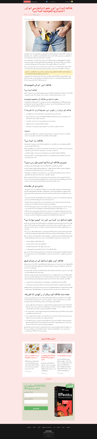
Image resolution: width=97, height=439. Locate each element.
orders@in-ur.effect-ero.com (48, 432)
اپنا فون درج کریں (28, 398)
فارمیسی (29, 427)
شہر (54, 427)
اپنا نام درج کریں (28, 392)
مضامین (58, 427)
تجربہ (38, 427)
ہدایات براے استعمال (46, 427)
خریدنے (36, 408)
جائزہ (34, 427)
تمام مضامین (48, 378)
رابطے (63, 427)
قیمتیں (68, 427)
